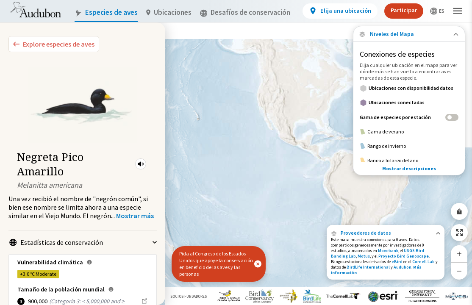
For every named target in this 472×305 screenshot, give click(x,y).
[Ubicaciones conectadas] (409, 102)
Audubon (402, 267)
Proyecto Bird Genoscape (403, 256)
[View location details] (340, 11)
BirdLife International (368, 267)
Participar (404, 10)
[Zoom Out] (459, 271)
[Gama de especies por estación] (409, 117)
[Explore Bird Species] (53, 44)
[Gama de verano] (409, 132)
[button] (140, 163)
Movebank (388, 250)
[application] (236, 152)
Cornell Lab (423, 261)
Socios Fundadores (188, 296)
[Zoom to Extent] (459, 232)
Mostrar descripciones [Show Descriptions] (409, 154)
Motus (364, 256)
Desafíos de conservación (245, 12)
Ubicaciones (169, 12)
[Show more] (135, 215)
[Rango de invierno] (409, 146)
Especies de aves (106, 12)
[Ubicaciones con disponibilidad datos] (409, 88)
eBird (397, 261)
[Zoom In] (459, 253)
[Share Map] (459, 211)
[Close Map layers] (409, 34)
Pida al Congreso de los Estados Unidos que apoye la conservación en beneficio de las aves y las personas (216, 263)
